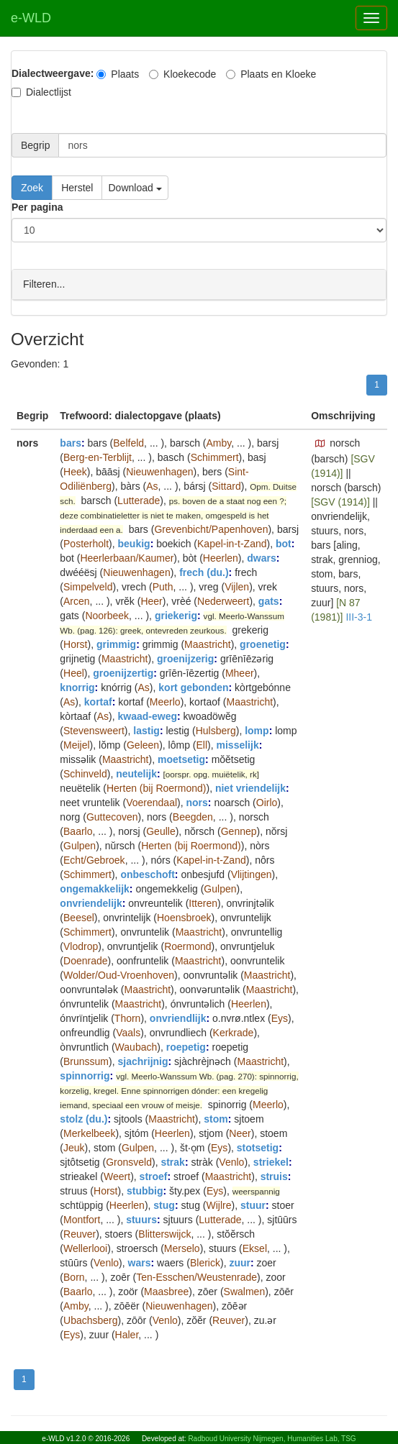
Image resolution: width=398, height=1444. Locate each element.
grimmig (116, 643)
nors (196, 802)
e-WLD (31, 18)
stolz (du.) (83, 1118)
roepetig (186, 1046)
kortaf (98, 701)
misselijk (238, 744)
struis (274, 1176)
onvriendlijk (178, 1017)
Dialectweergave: (53, 73)
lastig (146, 730)
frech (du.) (203, 571)
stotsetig (258, 1147)
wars (139, 1262)
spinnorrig (84, 1075)
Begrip (35, 145)
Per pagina (37, 207)
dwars (261, 557)
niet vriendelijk (250, 787)
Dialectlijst (41, 92)
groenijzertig (123, 672)
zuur (239, 1262)
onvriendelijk (91, 902)
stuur (253, 1204)
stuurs (141, 1219)
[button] (320, 443)
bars (70, 442)
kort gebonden (193, 687)
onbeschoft (147, 873)
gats (268, 600)
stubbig (145, 1190)
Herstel (77, 187)
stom (215, 1118)
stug (164, 1204)
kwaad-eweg (147, 715)
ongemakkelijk (95, 888)
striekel (271, 1161)
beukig (134, 543)
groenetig (263, 643)
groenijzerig (185, 658)
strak (172, 1161)
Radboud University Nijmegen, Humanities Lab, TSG (272, 1439)
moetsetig (181, 758)
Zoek (32, 187)
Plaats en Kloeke (271, 74)
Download (134, 187)
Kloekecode (182, 74)
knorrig (77, 687)
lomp (256, 730)
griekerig (176, 615)
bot (283, 543)
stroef (154, 1176)
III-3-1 (358, 616)
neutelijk (136, 773)
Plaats (117, 74)
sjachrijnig (143, 1060)
